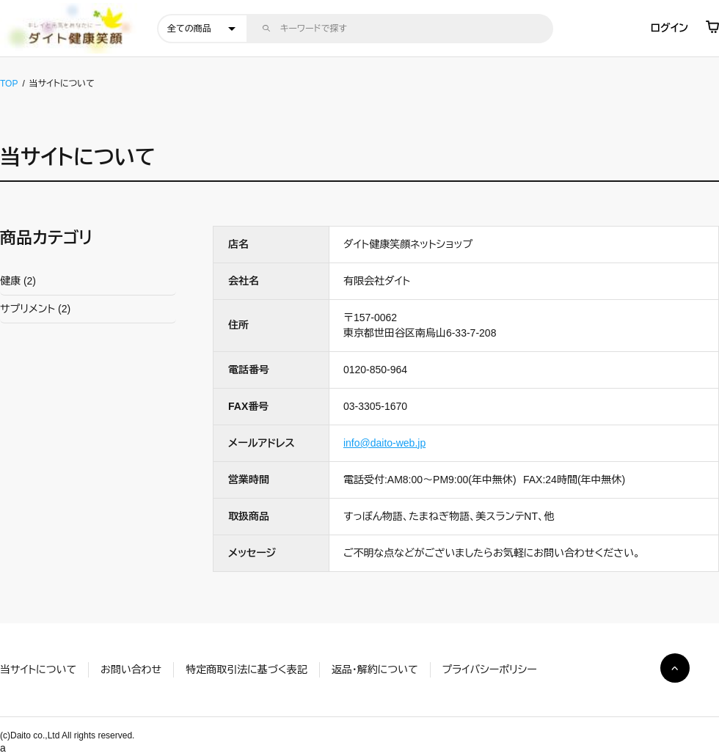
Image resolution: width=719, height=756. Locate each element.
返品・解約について (375, 669)
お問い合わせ (131, 669)
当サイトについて (38, 669)
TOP (9, 83)
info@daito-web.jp (384, 443)
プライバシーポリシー (489, 669)
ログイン (669, 28)
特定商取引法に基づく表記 (246, 669)
